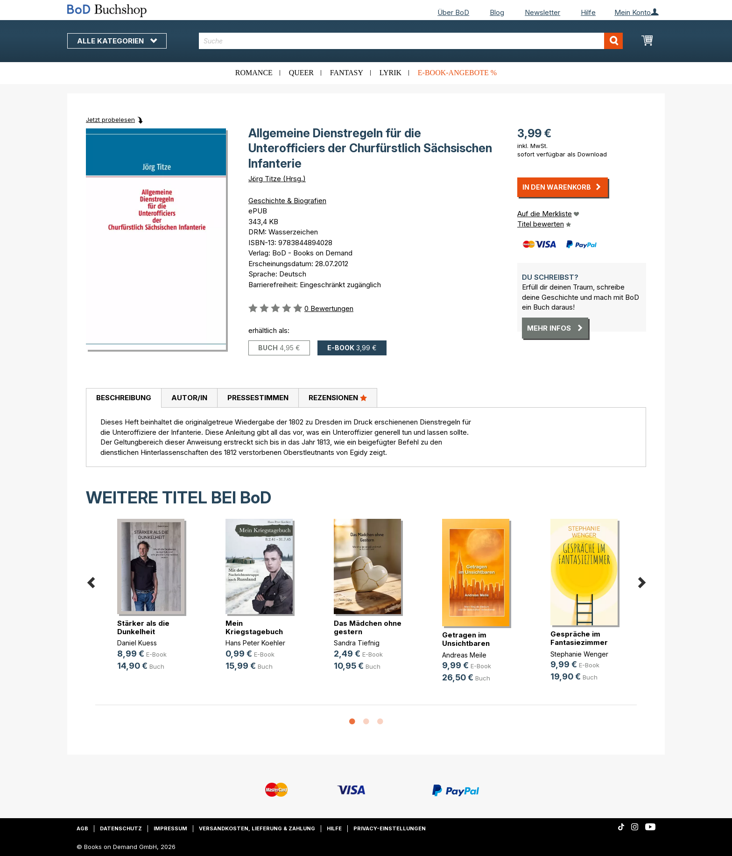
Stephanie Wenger (579, 654)
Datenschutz (121, 828)
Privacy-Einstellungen (389, 828)
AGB (82, 828)
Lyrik (390, 73)
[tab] (123, 398)
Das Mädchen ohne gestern (367, 627)
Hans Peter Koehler (255, 643)
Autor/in (189, 397)
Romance (254, 73)
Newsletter (542, 12)
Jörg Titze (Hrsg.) (277, 178)
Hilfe (588, 12)
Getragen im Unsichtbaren (466, 639)
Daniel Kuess (137, 643)
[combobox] (411, 41)
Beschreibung (123, 397)
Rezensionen (338, 397)
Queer (301, 73)
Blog (497, 12)
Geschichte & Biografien (287, 200)
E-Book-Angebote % (457, 73)
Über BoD (453, 12)
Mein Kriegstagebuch (254, 627)
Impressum (170, 828)
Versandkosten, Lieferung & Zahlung (257, 828)
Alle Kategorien (117, 40)
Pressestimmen (258, 397)
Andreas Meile (464, 655)
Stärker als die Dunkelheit (143, 627)
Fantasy (346, 73)
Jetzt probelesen (110, 119)
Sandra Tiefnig (357, 643)
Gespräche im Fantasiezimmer (579, 638)
